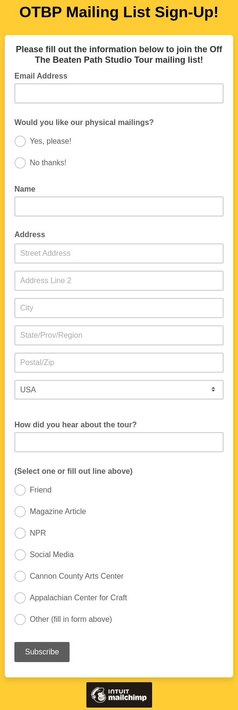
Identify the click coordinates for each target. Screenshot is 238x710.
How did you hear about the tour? (75, 425)
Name (25, 189)
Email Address (43, 75)
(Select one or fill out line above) (76, 470)
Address (29, 234)
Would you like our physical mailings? (87, 121)
